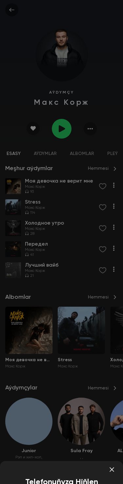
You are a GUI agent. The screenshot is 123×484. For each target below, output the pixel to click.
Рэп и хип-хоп (28, 457)
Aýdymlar (45, 153)
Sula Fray (81, 451)
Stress (65, 360)
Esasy (14, 153)
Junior (29, 451)
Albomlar (82, 153)
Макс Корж (35, 187)
